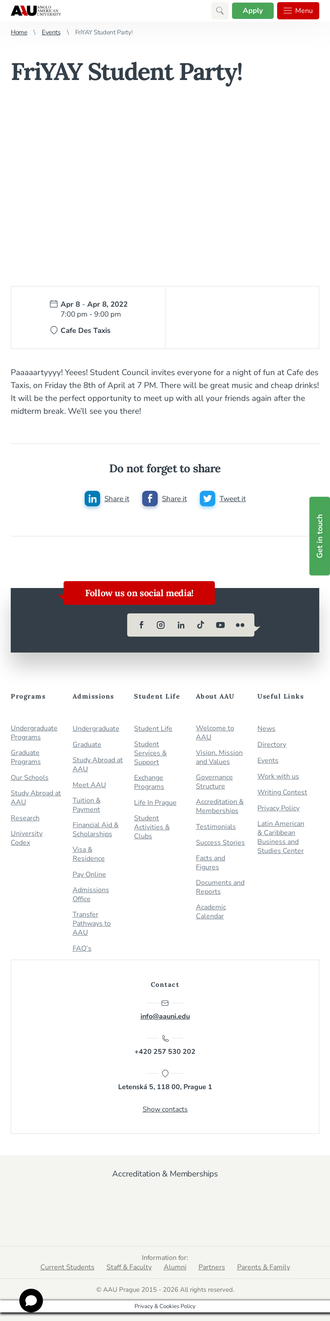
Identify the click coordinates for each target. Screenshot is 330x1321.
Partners (212, 1267)
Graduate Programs (26, 757)
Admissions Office (91, 895)
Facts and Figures (210, 863)
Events (51, 32)
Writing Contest (282, 792)
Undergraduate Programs (34, 733)
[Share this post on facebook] (164, 498)
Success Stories (220, 842)
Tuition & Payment (87, 805)
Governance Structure (214, 782)
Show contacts (165, 1109)
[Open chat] (31, 1300)
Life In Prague (155, 802)
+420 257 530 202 (165, 1045)
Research (25, 818)
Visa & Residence (89, 854)
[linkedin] (180, 625)
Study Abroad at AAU (36, 798)
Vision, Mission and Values (219, 757)
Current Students (67, 1267)
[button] (220, 10)
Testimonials (216, 826)
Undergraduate (96, 728)
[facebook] (141, 625)
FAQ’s (82, 948)
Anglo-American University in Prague (36, 11)
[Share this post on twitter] (223, 498)
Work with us (278, 776)
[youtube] (220, 625)
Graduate (87, 744)
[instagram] (161, 625)
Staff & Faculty (129, 1267)
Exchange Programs (149, 782)
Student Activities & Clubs (152, 827)
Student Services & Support (150, 753)
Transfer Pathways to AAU (92, 923)
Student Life (153, 728)
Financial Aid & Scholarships (96, 830)
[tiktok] (200, 625)
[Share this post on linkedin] (107, 498)
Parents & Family (263, 1267)
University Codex (27, 838)
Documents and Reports (220, 887)
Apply (253, 10)
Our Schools (30, 777)
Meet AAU (89, 785)
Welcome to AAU (215, 733)
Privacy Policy (278, 808)
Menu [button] (298, 10)
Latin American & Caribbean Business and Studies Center (280, 837)
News (266, 728)
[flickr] (240, 625)
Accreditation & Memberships (220, 807)
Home (19, 32)
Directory (271, 744)
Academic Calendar (211, 912)
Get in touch (320, 536)
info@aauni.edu (165, 1010)
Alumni (175, 1267)
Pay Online (89, 874)
